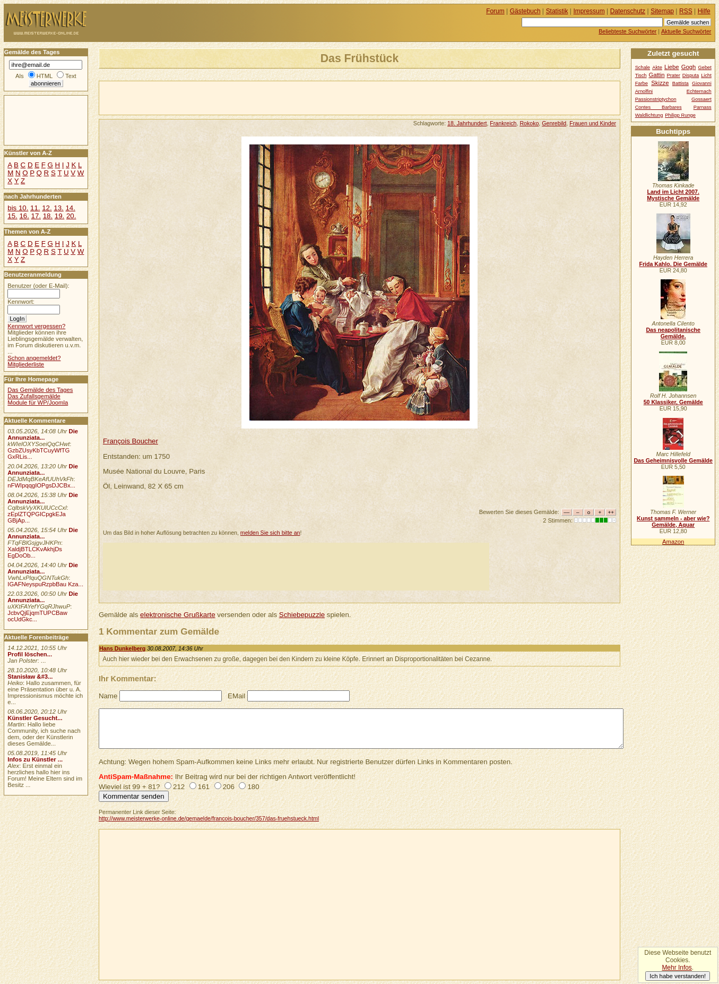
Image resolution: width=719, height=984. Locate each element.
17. (36, 216)
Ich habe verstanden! (677, 976)
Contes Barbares (658, 107)
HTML (45, 76)
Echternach (699, 91)
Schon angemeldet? (33, 358)
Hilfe (704, 11)
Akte (657, 67)
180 (253, 787)
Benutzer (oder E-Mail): (38, 286)
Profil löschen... (29, 654)
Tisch (641, 75)
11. (35, 208)
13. (58, 208)
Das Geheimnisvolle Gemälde (673, 460)
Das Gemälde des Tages (40, 390)
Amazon (673, 541)
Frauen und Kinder (592, 123)
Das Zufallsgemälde (33, 396)
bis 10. (17, 208)
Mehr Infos (676, 967)
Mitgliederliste (25, 364)
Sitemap (662, 11)
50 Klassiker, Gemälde (673, 402)
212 (179, 787)
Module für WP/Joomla (37, 402)
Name (108, 696)
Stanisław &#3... (30, 676)
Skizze (660, 83)
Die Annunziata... (42, 434)
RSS (685, 11)
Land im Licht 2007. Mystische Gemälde (673, 195)
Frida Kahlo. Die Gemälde (673, 264)
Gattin (656, 75)
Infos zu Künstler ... (35, 759)
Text (70, 76)
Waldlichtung (649, 115)
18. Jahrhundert (467, 123)
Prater (673, 75)
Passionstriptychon (656, 99)
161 (204, 787)
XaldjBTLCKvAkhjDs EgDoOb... (34, 552)
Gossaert (701, 99)
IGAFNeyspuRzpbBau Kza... (45, 584)
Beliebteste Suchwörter (627, 31)
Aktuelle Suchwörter (686, 31)
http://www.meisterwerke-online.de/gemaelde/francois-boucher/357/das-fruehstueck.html (209, 818)
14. (70, 208)
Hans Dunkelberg (122, 648)
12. (46, 208)
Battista (680, 83)
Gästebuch (525, 11)
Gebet (705, 67)
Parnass (703, 107)
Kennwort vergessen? (36, 326)
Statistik (557, 11)
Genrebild (554, 123)
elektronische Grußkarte (177, 615)
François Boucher (130, 441)
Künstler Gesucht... (34, 718)
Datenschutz (627, 11)
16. (24, 216)
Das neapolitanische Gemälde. (673, 333)
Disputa (690, 75)
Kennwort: (20, 301)
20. (71, 216)
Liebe (671, 67)
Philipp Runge (680, 115)
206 (229, 787)
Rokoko (529, 123)
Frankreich (503, 123)
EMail (236, 696)
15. (12, 216)
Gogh (688, 67)
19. (59, 216)
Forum (495, 11)
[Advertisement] (223, 97)
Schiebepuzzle (302, 615)
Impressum (589, 11)
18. (48, 216)
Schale (642, 67)
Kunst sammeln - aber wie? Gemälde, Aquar (673, 521)
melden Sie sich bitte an (270, 532)
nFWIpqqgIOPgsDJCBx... (41, 485)
